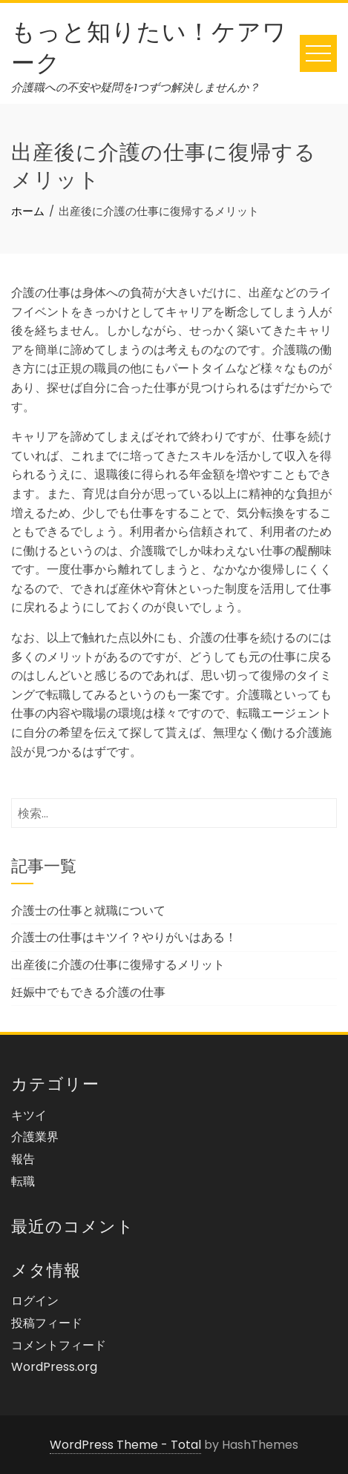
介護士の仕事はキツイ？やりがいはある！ (124, 937)
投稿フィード (46, 1323)
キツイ (29, 1115)
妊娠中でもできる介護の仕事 (88, 992)
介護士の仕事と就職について (88, 910)
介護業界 (35, 1136)
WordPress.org (54, 1366)
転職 (23, 1181)
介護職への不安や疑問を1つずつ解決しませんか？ (135, 87)
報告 (23, 1159)
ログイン (35, 1300)
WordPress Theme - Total (125, 1444)
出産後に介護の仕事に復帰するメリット (118, 964)
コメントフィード (58, 1345)
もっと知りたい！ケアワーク (149, 45)
